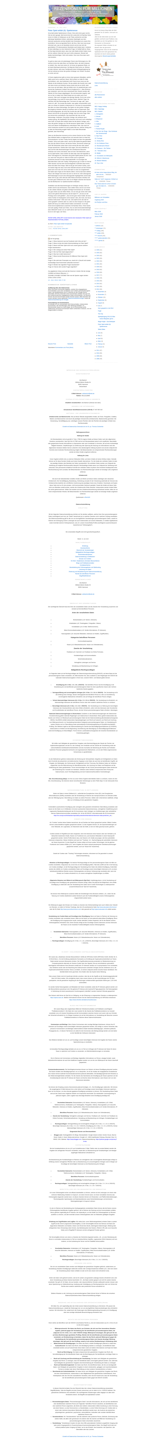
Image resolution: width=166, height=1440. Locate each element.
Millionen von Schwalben (102, 197)
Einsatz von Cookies (85, 559)
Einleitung (85, 546)
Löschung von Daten (85, 569)
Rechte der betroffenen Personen (85, 573)
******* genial (98, 240)
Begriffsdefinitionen (85, 576)
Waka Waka (101, 329)
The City (100, 314)
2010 (97, 353)
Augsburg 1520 (99, 200)
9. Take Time (98, 136)
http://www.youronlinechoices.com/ (71, 909)
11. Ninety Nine (99, 141)
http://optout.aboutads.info (99, 909)
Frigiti (99, 311)
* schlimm (97, 225)
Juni (99, 333)
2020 (97, 266)
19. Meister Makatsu (101, 160)
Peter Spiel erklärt (60, 228)
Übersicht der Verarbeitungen (85, 550)
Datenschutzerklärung (101, 83)
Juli (99, 306)
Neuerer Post (52, 344)
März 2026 (98, 211)
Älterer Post (87, 344)
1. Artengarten (99, 114)
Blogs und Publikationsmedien (85, 563)
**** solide (98, 233)
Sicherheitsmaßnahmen (85, 554)
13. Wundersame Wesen (102, 146)
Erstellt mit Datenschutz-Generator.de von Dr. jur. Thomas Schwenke (83, 426)
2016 (97, 278)
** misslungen (99, 228)
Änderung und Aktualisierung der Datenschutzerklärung (85, 571)
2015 (97, 281)
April (99, 338)
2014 (97, 283)
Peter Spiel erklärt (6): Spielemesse (62, 30)
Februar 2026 (99, 214)
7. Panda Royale (99, 129)
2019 (97, 269)
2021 (97, 264)
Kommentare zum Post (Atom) (64, 347)
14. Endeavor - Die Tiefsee (102, 148)
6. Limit (97, 126)
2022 (97, 261)
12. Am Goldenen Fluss (102, 143)
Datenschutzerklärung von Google (58, 299)
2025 (97, 252)
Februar (100, 344)
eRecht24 (87, 497)
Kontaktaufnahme (85, 565)
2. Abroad (97, 116)
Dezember (101, 291)
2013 (97, 286)
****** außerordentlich (101, 238)
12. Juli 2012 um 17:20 (56, 280)
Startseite (70, 344)
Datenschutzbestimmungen (76, 298)
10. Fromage (98, 138)
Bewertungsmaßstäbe (109, 56)
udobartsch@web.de (88, 393)
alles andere (98, 97)
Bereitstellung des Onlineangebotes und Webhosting (85, 567)
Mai (99, 335)
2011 (97, 350)
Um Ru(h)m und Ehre (101, 202)
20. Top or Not (99, 163)
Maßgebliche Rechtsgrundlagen (85, 552)
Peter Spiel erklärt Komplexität (63, 224)
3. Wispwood (98, 119)
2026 (97, 250)
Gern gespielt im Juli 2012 (105, 308)
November (101, 294)
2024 (97, 255)
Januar (100, 347)
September (101, 300)
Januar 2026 (98, 216)
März (99, 341)
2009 (97, 356)
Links (96, 85)
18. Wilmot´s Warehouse (102, 158)
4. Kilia (97, 121)
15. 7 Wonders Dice (100, 151)
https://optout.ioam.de (56, 997)
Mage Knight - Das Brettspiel (106, 321)
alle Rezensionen (100, 95)
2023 (97, 258)
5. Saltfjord (98, 124)
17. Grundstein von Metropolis (103, 155)
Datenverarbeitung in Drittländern (85, 556)
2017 (97, 275)
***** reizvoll (98, 235)
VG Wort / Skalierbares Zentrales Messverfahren (85, 561)
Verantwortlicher (85, 548)
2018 (97, 272)
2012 (97, 289)
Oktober (100, 297)
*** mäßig (97, 230)
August (100, 303)
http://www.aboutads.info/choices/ (107, 907)
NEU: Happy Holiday (101, 106)
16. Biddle (98, 153)
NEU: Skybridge (99, 109)
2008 (97, 358)
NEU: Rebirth (98, 111)
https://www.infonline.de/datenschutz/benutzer (82, 1000)
